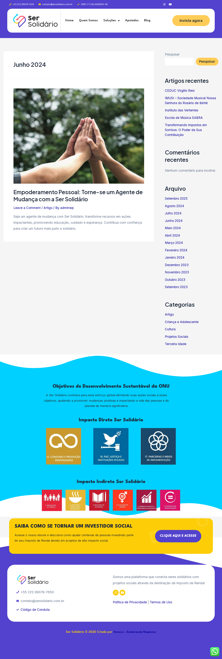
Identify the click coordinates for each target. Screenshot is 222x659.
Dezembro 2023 (177, 265)
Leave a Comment (27, 208)
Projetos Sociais (177, 337)
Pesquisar (172, 54)
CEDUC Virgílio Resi (180, 90)
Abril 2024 (173, 235)
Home (69, 20)
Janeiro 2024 (175, 257)
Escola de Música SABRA (184, 118)
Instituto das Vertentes (182, 110)
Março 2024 (174, 243)
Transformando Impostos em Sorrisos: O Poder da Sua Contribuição (186, 130)
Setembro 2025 (176, 198)
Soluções (111, 20)
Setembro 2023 (177, 287)
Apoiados (132, 20)
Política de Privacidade (130, 602)
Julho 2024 (173, 213)
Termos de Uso (161, 602)
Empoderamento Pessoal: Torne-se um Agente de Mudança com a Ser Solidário (78, 196)
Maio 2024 (173, 228)
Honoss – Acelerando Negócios (135, 632)
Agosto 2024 (175, 206)
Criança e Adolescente (182, 322)
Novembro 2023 (177, 272)
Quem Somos (88, 20)
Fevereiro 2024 (176, 250)
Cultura (170, 329)
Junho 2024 (174, 221)
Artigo (48, 208)
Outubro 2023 (175, 280)
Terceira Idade (176, 344)
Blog (147, 20)
